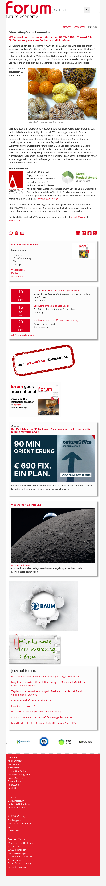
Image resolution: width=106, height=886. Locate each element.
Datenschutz (14, 781)
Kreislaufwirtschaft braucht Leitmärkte (31, 700)
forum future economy (19, 863)
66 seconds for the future (21, 843)
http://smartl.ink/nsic (48, 198)
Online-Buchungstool (19, 774)
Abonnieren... (18, 276)
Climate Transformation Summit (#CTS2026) (56, 290)
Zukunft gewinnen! (17, 866)
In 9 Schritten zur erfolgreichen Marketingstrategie (37, 711)
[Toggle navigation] (96, 10)
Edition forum (15, 860)
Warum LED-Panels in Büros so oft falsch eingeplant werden (42, 717)
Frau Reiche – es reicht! (23, 706)
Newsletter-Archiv (17, 771)
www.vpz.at (15, 220)
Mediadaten (14, 764)
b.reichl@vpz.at (78, 216)
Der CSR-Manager (17, 853)
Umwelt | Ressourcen (74, 26)
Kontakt (12, 788)
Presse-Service (15, 777)
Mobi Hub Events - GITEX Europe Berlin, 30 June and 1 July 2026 (43, 722)
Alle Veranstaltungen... (22, 335)
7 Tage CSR (13, 846)
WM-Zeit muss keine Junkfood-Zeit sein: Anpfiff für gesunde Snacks (45, 676)
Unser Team (14, 830)
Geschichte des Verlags (19, 823)
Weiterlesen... (18, 269)
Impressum (14, 784)
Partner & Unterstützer (19, 804)
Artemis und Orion (20, 565)
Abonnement (15, 760)
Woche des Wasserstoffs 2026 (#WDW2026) (56, 320)
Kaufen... (15, 273)
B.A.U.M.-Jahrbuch (17, 849)
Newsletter (13, 767)
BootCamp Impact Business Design (52, 305)
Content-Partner (16, 807)
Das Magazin (14, 820)
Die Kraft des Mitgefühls (20, 856)
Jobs (10, 827)
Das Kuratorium (16, 800)
